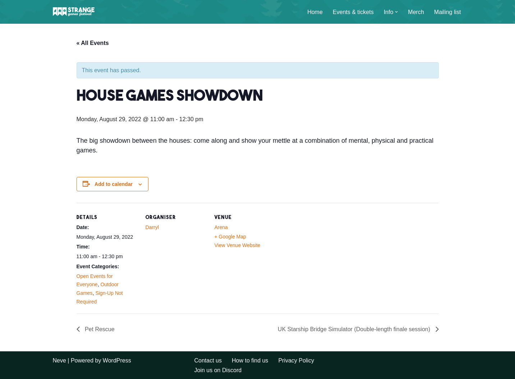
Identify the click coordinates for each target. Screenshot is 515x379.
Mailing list (447, 12)
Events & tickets (353, 12)
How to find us (250, 360)
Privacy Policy (296, 360)
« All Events (93, 43)
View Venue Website (238, 245)
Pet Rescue (99, 329)
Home (315, 12)
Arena (221, 227)
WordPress (117, 360)
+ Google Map (230, 236)
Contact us (208, 360)
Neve (59, 360)
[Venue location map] (321, 252)
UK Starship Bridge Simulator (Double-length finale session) (355, 329)
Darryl (152, 227)
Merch (416, 12)
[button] (396, 11)
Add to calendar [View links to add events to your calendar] (114, 184)
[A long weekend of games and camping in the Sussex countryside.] (74, 11)
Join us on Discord (218, 370)
